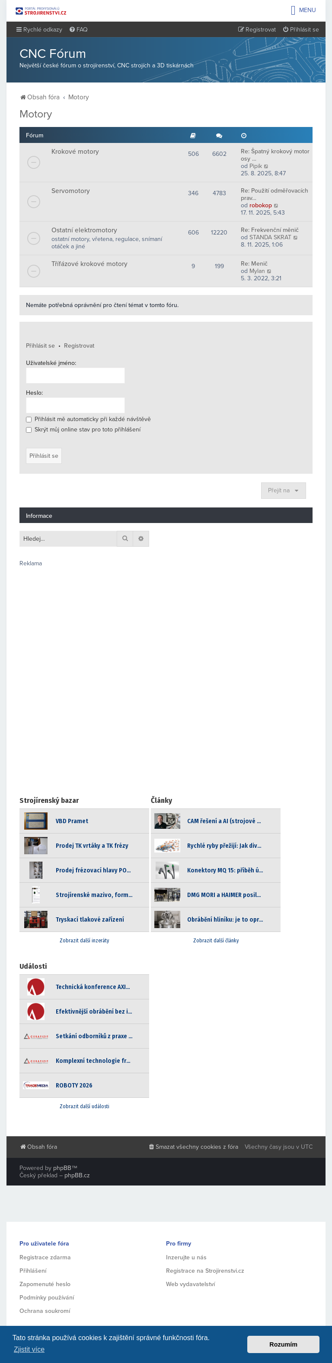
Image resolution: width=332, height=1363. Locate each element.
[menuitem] (78, 30)
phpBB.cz (77, 1175)
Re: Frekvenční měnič (270, 230)
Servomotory (70, 191)
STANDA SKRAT (270, 237)
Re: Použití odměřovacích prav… (274, 194)
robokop (260, 205)
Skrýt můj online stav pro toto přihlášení (83, 429)
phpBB (62, 1168)
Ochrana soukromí (44, 1311)
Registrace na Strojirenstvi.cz (205, 1270)
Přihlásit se (40, 345)
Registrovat (79, 345)
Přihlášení (32, 1270)
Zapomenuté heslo (44, 1284)
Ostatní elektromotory (84, 230)
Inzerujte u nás (186, 1257)
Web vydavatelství (190, 1284)
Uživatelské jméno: (51, 363)
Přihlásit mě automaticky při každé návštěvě (88, 419)
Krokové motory (75, 151)
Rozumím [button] (283, 1344)
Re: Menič (254, 263)
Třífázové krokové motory (89, 264)
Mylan (257, 271)
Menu (303, 10)
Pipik (255, 166)
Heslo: (34, 392)
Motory (35, 114)
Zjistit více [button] (29, 1349)
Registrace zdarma (45, 1257)
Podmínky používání (46, 1297)
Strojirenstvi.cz (41, 11)
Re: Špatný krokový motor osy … (275, 155)
